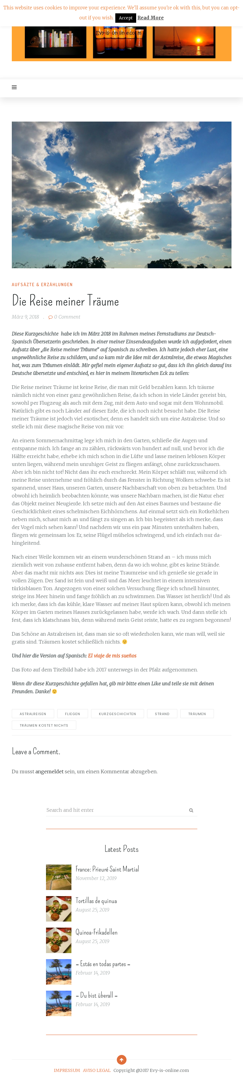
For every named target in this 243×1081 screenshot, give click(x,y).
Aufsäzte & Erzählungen (42, 284)
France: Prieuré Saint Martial (107, 869)
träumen (197, 713)
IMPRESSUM (67, 1070)
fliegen (72, 713)
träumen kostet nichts (44, 725)
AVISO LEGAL (97, 1070)
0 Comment (64, 317)
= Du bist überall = (97, 995)
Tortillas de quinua (96, 900)
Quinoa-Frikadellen (96, 932)
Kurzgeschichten (117, 713)
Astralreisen (33, 713)
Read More (150, 18)
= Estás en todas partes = (103, 963)
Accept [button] (126, 18)
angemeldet (49, 771)
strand (162, 713)
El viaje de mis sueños (112, 656)
